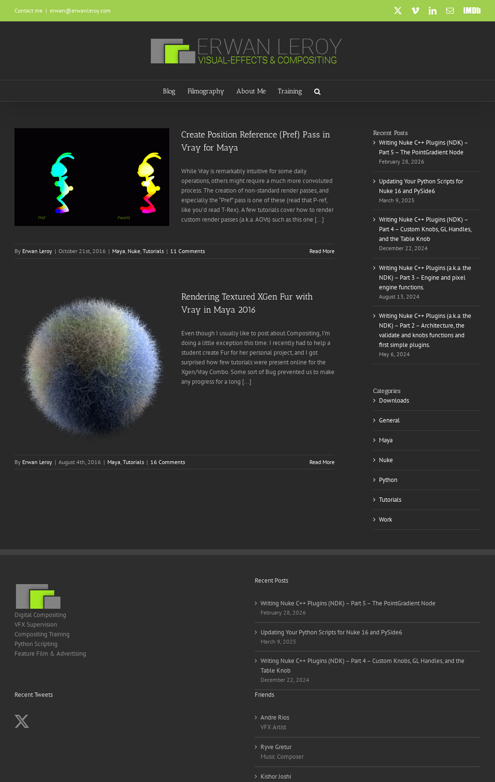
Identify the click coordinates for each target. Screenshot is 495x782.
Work (385, 519)
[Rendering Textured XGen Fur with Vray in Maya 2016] (92, 367)
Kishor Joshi (276, 776)
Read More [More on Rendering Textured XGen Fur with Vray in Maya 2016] (322, 462)
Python (388, 480)
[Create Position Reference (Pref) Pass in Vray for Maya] (92, 177)
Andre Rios (275, 717)
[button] (317, 90)
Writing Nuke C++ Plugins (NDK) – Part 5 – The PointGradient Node (348, 603)
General (389, 420)
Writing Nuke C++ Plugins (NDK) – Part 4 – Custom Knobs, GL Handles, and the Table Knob (425, 229)
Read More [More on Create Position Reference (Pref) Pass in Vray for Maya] (322, 251)
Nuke (134, 251)
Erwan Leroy (37, 251)
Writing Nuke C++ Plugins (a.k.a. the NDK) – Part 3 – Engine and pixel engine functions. (425, 277)
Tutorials (153, 251)
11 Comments (187, 251)
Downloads (394, 400)
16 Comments (167, 462)
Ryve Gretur (276, 747)
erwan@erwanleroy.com (80, 10)
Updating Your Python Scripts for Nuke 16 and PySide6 (331, 632)
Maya (118, 251)
